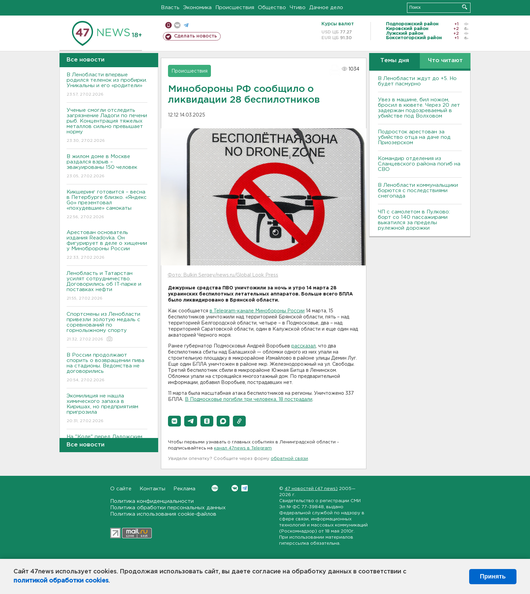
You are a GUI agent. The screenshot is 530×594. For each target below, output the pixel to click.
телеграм (186, 25)
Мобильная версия (168, 25)
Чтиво (298, 7)
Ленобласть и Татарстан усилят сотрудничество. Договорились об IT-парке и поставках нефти (107, 286)
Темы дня (394, 60)
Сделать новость (195, 36)
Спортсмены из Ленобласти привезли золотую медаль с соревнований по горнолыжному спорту (107, 327)
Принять (493, 576)
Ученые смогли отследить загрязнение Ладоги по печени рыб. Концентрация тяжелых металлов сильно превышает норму (107, 126)
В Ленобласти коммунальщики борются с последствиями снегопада (418, 190)
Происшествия (234, 7)
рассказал (303, 346)
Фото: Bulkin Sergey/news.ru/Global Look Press (223, 275)
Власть (170, 7)
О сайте (120, 489)
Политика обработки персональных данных (168, 508)
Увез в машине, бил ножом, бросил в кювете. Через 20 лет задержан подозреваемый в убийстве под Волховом (419, 108)
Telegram (244, 488)
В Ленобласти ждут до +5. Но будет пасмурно (417, 81)
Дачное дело (326, 7)
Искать (464, 6)
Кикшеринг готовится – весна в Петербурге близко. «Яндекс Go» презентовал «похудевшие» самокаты (107, 205)
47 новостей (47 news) (311, 489)
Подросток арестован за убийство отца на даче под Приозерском (414, 137)
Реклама (184, 489)
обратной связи (289, 459)
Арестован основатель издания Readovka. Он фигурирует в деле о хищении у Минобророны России (107, 245)
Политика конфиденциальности (152, 501)
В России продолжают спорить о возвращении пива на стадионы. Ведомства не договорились (107, 368)
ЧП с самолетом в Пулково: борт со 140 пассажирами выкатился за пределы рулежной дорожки (414, 220)
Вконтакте (215, 488)
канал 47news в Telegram (243, 448)
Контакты (152, 489)
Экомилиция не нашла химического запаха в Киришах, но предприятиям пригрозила (107, 409)
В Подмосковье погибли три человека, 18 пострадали (248, 399)
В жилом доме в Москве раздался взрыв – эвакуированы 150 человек (107, 166)
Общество (272, 7)
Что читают (445, 60)
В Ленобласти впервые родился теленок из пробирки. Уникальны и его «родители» (107, 85)
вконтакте (177, 25)
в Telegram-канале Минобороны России (257, 311)
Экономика (197, 7)
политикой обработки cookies (61, 581)
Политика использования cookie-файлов (163, 514)
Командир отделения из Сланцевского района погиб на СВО (419, 164)
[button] (174, 421)
